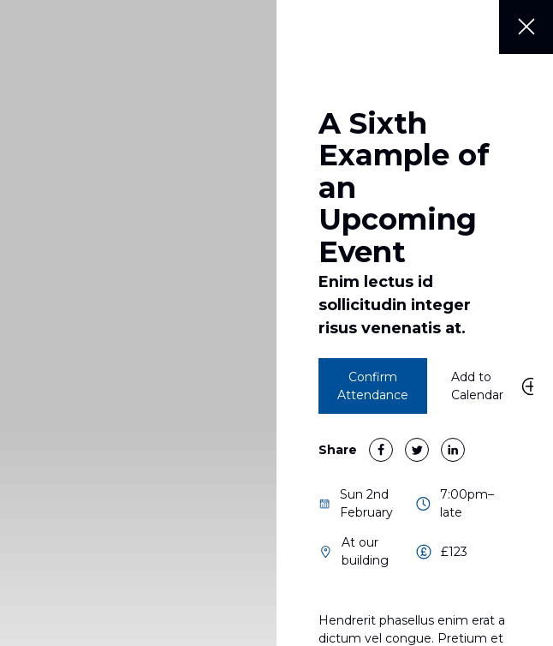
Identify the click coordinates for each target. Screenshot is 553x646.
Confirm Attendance (372, 386)
